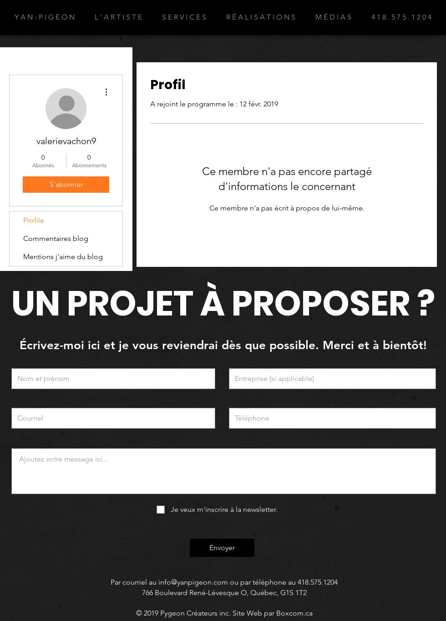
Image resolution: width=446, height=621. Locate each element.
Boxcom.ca (294, 613)
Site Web (247, 613)
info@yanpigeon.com (193, 582)
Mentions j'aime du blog (63, 256)
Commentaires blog (55, 238)
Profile (33, 220)
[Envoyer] (222, 548)
